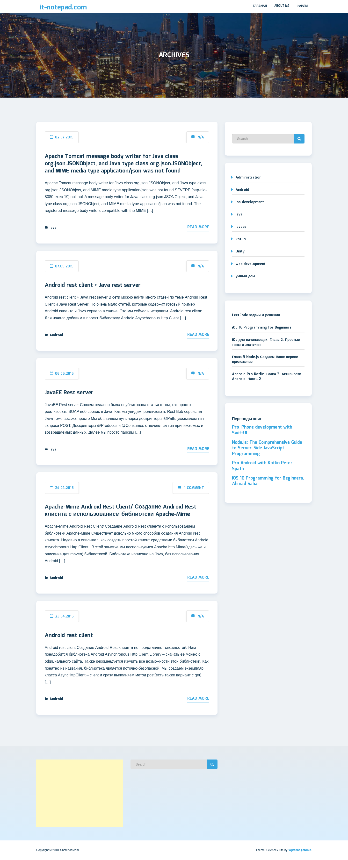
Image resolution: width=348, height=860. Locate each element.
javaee (241, 226)
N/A (201, 137)
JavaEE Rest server (69, 392)
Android (56, 335)
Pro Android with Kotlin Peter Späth (262, 466)
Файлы (302, 6)
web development (251, 264)
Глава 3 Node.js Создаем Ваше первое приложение (265, 359)
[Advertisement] (79, 793)
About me (282, 6)
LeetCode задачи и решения (256, 315)
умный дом (245, 276)
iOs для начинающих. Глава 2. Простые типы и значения (266, 342)
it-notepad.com (63, 7)
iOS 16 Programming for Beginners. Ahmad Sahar (268, 481)
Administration (248, 177)
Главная (260, 6)
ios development (250, 202)
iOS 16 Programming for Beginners (261, 327)
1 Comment (194, 488)
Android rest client (69, 635)
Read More (198, 227)
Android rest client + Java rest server (93, 285)
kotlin (241, 239)
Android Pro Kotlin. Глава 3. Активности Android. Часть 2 (266, 377)
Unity (240, 251)
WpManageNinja (299, 850)
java (53, 227)
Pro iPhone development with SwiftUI (262, 430)
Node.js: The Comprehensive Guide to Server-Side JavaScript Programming (267, 448)
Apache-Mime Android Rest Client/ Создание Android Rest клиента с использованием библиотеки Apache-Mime (120, 510)
